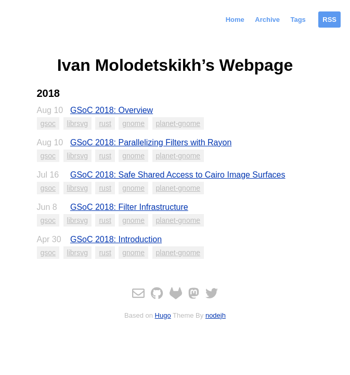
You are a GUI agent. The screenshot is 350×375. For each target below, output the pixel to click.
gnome (133, 123)
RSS (329, 19)
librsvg (77, 123)
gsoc (48, 123)
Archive (267, 19)
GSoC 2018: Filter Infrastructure (129, 207)
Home (235, 19)
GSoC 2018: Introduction (116, 239)
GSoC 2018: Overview (111, 110)
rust (105, 123)
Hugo (163, 315)
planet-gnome (178, 123)
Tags (297, 19)
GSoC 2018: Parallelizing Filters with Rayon (150, 142)
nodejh (215, 315)
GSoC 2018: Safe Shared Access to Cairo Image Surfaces (178, 174)
